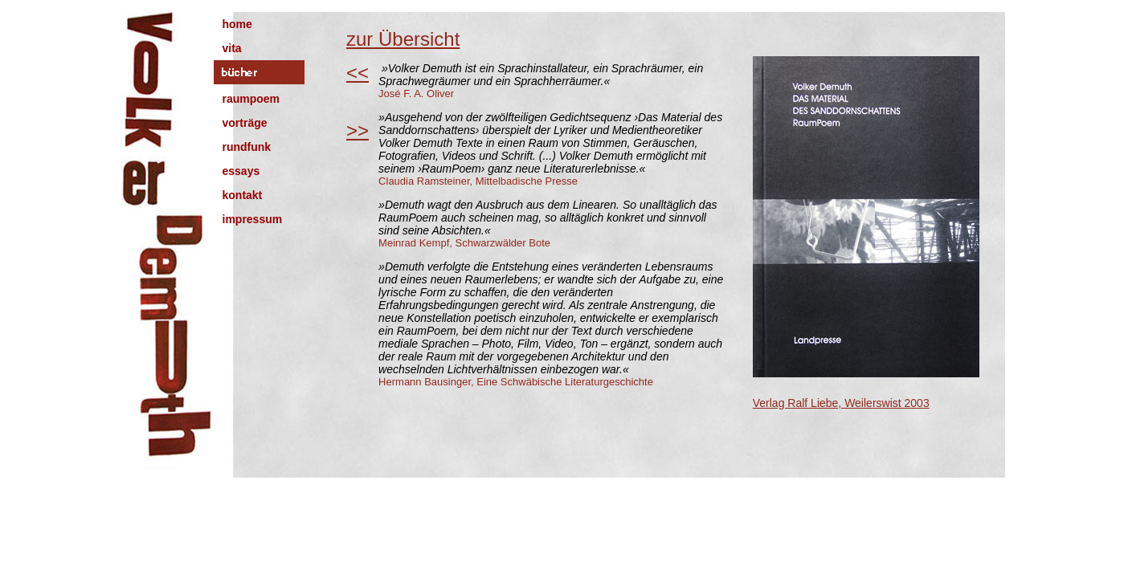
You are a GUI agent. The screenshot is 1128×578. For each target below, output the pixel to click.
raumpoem (251, 98)
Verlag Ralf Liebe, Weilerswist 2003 (841, 403)
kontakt (243, 195)
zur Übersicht (403, 39)
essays (241, 171)
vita (232, 48)
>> (357, 130)
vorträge (245, 122)
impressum (253, 219)
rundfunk (247, 146)
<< (357, 72)
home (237, 24)
